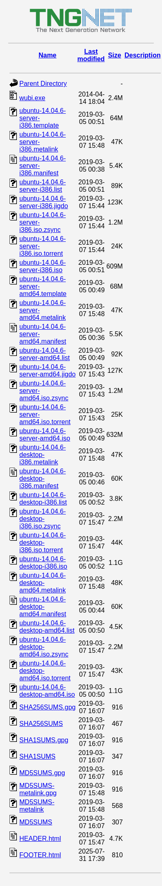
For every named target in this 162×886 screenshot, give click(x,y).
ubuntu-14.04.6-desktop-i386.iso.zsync (42, 519)
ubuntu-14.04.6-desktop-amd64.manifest (42, 606)
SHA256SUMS (41, 723)
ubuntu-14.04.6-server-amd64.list (44, 354)
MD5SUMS (35, 822)
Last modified (91, 55)
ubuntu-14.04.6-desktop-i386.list (43, 498)
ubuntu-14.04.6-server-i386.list (42, 186)
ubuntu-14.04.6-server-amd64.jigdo (47, 370)
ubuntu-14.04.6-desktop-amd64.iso (47, 691)
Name (48, 55)
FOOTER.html (40, 855)
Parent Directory (43, 83)
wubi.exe (32, 97)
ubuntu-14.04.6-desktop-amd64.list (46, 627)
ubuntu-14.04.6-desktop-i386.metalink (42, 455)
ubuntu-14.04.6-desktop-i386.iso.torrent (42, 542)
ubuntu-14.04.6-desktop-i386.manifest (42, 478)
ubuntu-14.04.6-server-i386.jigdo (43, 202)
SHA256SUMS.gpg (47, 707)
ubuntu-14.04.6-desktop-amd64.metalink (42, 583)
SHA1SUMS (37, 756)
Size (114, 55)
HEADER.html (40, 838)
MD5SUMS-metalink (36, 806)
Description (143, 55)
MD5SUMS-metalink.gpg (38, 789)
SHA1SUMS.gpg (43, 740)
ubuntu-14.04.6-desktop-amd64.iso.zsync (43, 647)
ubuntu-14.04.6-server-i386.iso (42, 266)
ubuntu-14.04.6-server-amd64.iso (44, 434)
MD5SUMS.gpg (42, 772)
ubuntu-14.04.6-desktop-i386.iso (43, 562)
